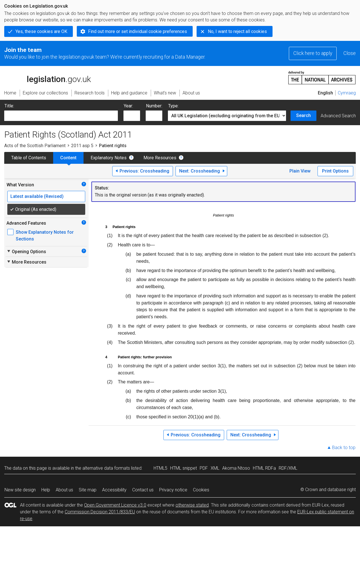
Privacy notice (173, 489)
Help (45, 489)
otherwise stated (192, 505)
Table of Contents (28, 157)
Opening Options (26, 251)
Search (303, 115)
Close (349, 53)
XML (215, 468)
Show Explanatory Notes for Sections (45, 235)
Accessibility (114, 489)
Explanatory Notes (109, 157)
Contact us (143, 489)
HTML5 (160, 468)
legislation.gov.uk (47, 77)
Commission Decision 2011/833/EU (100, 511)
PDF (204, 468)
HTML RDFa (264, 468)
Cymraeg (347, 93)
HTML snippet (183, 468)
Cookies (201, 489)
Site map (87, 489)
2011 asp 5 (82, 145)
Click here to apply (312, 53)
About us (64, 489)
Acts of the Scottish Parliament (35, 145)
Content (68, 157)
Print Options (335, 171)
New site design (20, 489)
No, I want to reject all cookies (237, 31)
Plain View (299, 171)
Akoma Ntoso (236, 468)
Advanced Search (338, 115)
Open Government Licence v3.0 (115, 505)
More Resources (159, 157)
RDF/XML (288, 468)
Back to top (344, 447)
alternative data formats (106, 468)
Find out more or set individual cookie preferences (137, 31)
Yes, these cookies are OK (41, 31)
